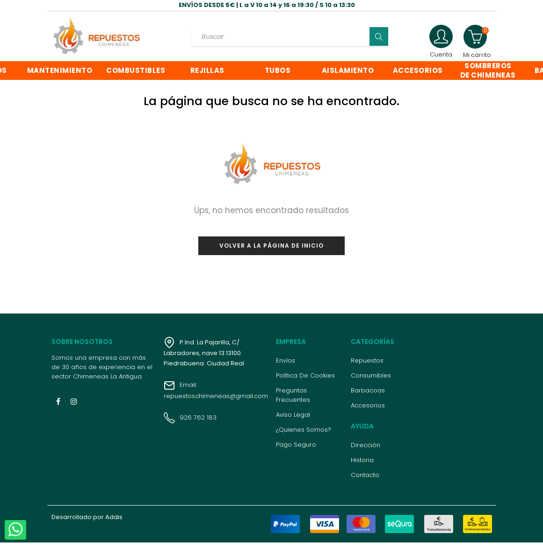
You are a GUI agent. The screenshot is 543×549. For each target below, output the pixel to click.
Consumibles (371, 382)
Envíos (285, 367)
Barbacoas (368, 396)
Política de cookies (305, 382)
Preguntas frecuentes (293, 401)
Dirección (365, 451)
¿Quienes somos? (303, 436)
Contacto (365, 481)
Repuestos (367, 367)
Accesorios (368, 411)
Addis (114, 523)
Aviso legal (293, 421)
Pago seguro (296, 451)
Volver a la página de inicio (271, 252)
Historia (362, 466)
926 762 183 (190, 424)
